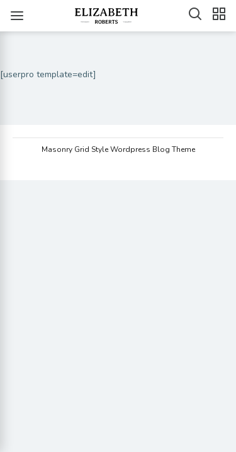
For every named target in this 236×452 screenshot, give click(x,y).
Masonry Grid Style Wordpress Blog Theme (118, 149)
